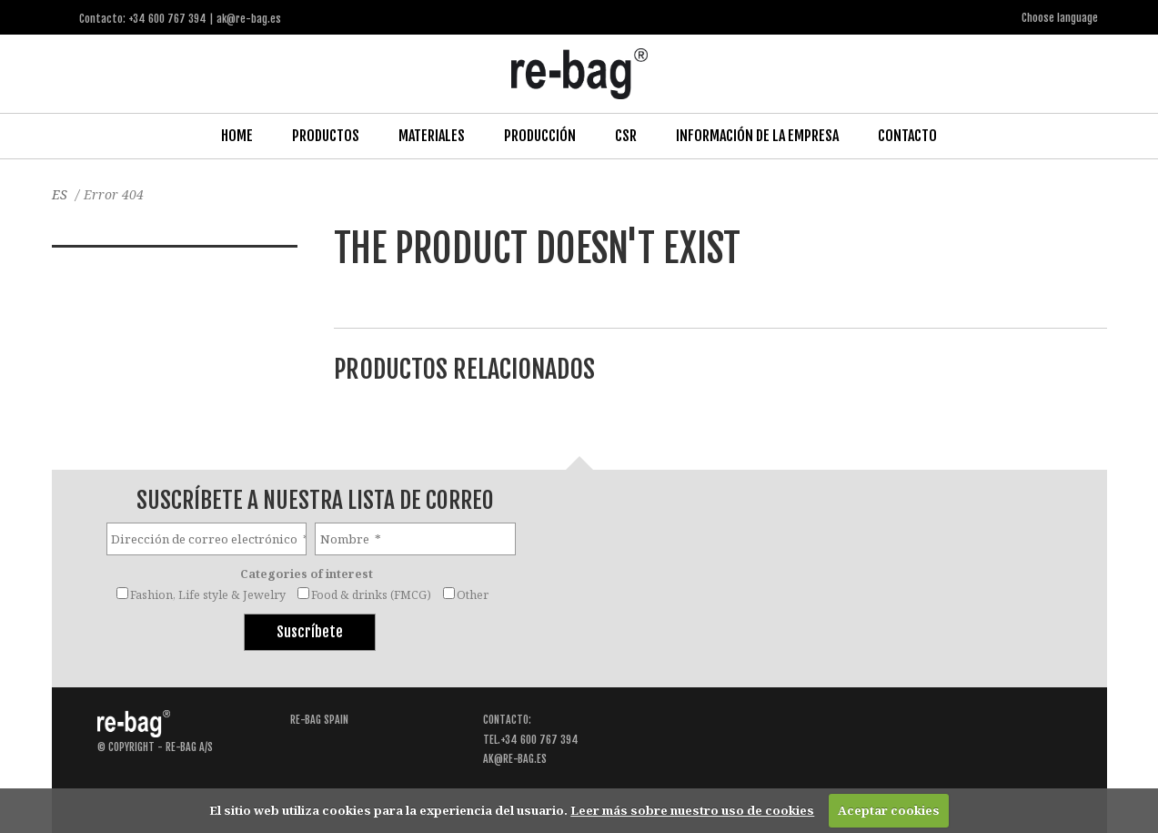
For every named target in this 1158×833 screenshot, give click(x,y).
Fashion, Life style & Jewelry (208, 595)
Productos (325, 136)
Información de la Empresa (757, 136)
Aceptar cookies (889, 810)
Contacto (907, 136)
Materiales (431, 136)
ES (59, 194)
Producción (540, 136)
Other (472, 595)
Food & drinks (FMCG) (371, 595)
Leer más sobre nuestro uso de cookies (692, 810)
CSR (626, 136)
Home (237, 136)
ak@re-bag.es (515, 759)
